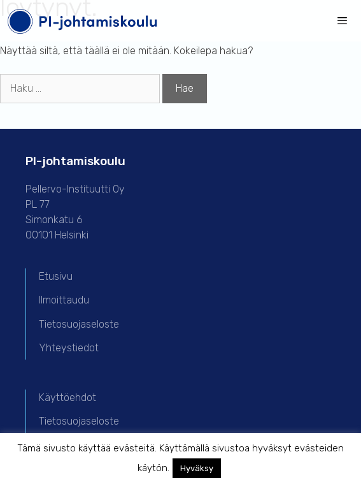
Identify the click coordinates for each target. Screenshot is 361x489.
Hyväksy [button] (196, 468)
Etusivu (56, 276)
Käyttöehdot (67, 397)
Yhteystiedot (69, 348)
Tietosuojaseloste (79, 324)
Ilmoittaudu (64, 300)
